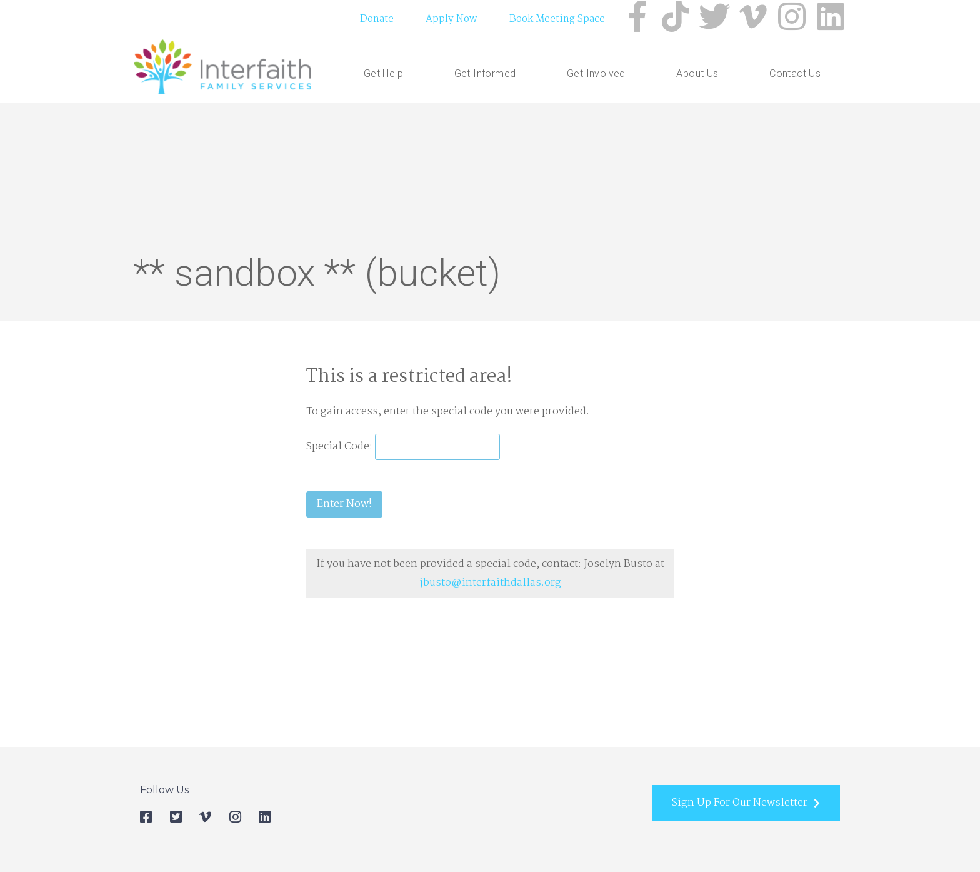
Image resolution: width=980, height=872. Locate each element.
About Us (697, 75)
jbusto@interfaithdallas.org (490, 584)
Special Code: (340, 447)
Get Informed (485, 75)
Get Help (383, 75)
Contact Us (795, 75)
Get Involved (596, 75)
